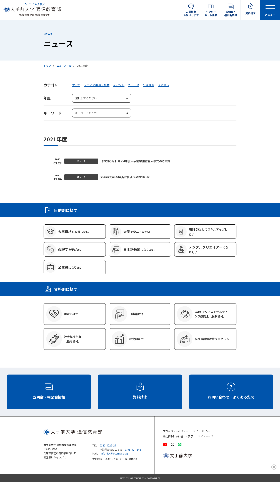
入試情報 (163, 85)
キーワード (52, 113)
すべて (76, 85)
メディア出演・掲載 (96, 85)
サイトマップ (205, 436)
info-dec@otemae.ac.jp (115, 453)
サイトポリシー (202, 431)
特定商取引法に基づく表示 (178, 436)
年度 (47, 98)
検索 (126, 113)
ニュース (133, 85)
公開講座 (148, 85)
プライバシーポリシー (175, 431)
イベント (118, 85)
